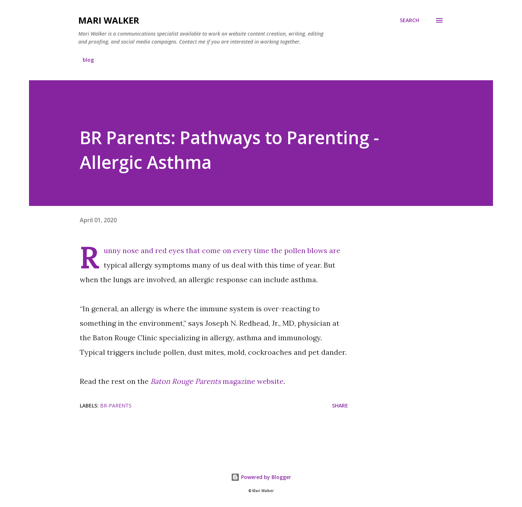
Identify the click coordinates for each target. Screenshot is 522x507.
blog (88, 59)
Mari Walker (108, 20)
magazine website (216, 381)
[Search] (409, 20)
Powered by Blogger (261, 477)
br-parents (116, 405)
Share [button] (340, 405)
